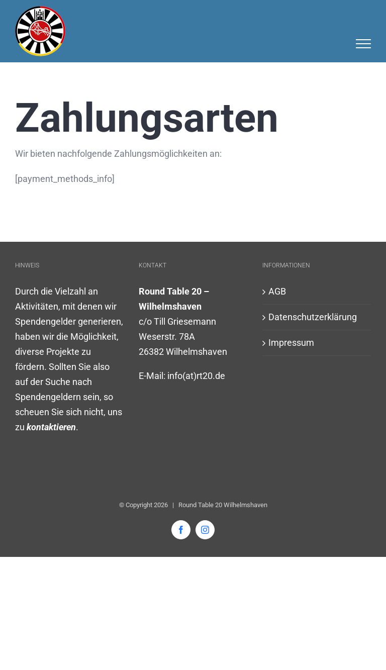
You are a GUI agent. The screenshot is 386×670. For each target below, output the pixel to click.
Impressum (291, 342)
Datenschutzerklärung (312, 317)
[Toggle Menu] (363, 43)
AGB (277, 291)
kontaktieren (51, 427)
